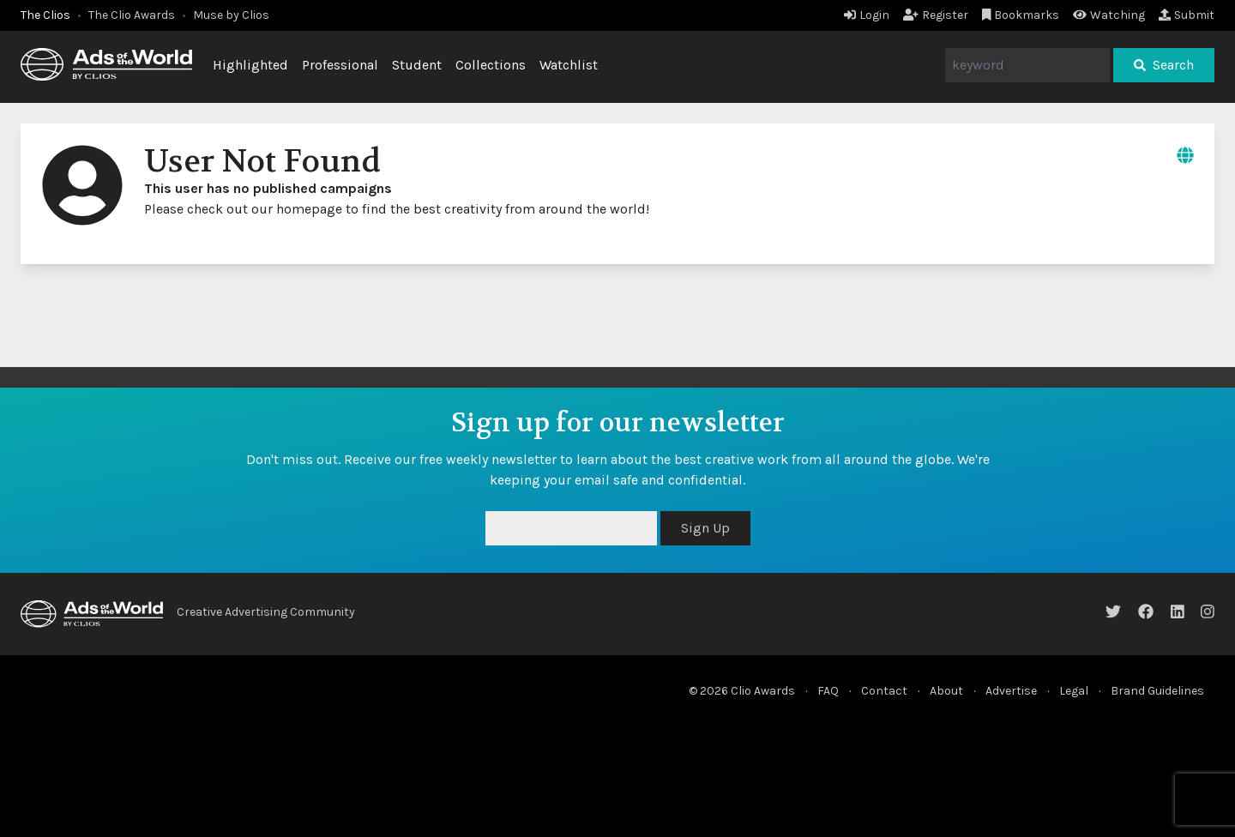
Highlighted (250, 65)
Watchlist (568, 65)
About (946, 690)
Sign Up (705, 528)
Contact (884, 690)
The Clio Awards (131, 15)
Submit (1186, 15)
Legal (1073, 690)
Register (935, 15)
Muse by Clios (231, 15)
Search (1164, 65)
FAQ (828, 690)
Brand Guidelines (1157, 690)
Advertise (1011, 690)
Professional (340, 65)
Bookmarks (1021, 15)
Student (417, 65)
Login (866, 15)
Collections (490, 65)
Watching (1109, 15)
